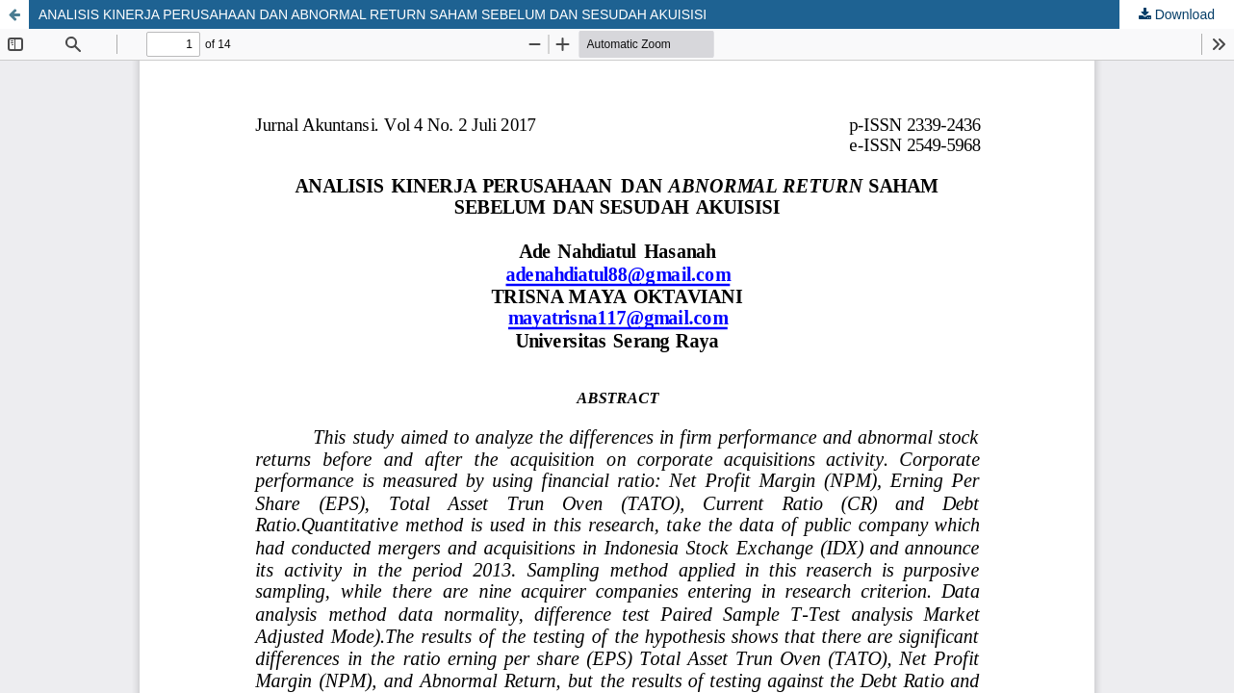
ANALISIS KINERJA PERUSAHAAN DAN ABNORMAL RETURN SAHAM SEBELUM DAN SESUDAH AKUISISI (373, 14)
